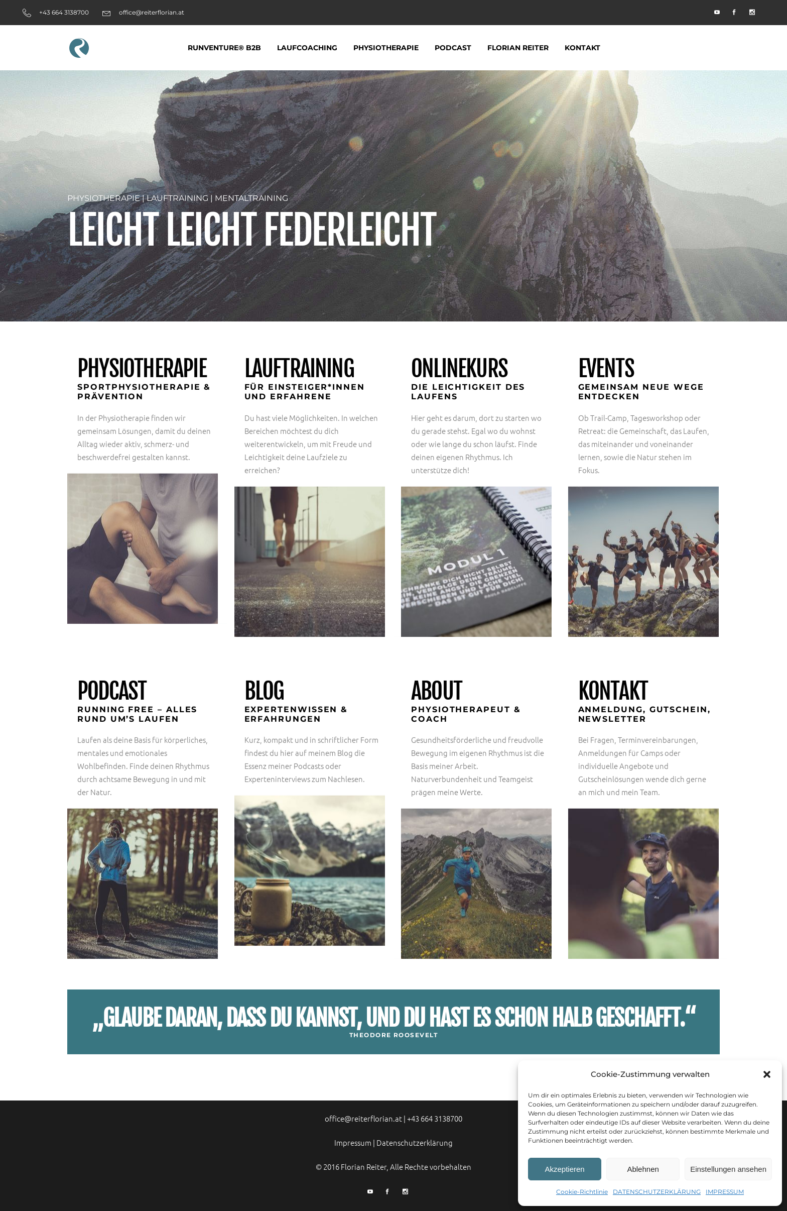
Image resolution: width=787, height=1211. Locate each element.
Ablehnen (643, 1169)
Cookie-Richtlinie (582, 1191)
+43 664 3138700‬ (434, 1118)
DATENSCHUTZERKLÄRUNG (657, 1191)
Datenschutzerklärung (414, 1142)
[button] (767, 1074)
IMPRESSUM (725, 1191)
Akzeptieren (564, 1169)
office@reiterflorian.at (363, 1118)
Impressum (352, 1142)
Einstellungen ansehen (728, 1169)
